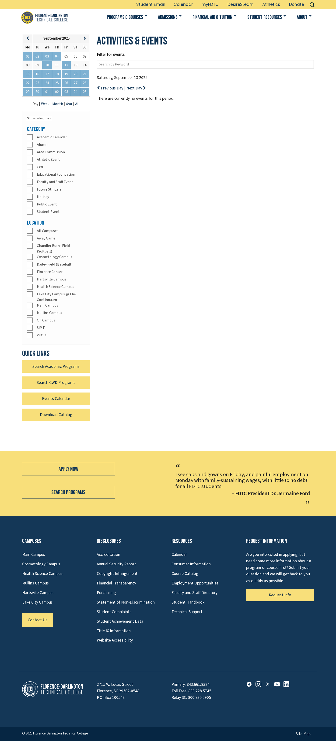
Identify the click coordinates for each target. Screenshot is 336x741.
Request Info (280, 595)
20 (75, 74)
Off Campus (46, 320)
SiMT (41, 327)
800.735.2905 (199, 697)
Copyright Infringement (117, 574)
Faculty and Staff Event (55, 181)
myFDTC (210, 4)
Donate (296, 4)
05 (85, 91)
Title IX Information (114, 631)
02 (37, 56)
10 (47, 65)
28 (85, 82)
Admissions (168, 17)
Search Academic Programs (56, 366)
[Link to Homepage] (44, 17)
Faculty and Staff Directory (194, 593)
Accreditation (108, 554)
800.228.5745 (199, 691)
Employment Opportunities (195, 583)
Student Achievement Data (120, 621)
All (77, 103)
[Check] (30, 137)
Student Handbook (188, 602)
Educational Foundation (56, 174)
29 (28, 91)
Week (45, 103)
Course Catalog (185, 574)
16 (37, 74)
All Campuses (47, 230)
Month (58, 103)
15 (28, 74)
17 (47, 74)
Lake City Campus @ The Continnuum (56, 297)
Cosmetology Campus (54, 257)
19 (66, 74)
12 (66, 65)
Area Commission (51, 152)
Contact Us (37, 620)
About (302, 17)
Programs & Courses (125, 17)
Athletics (271, 4)
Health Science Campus (55, 286)
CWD (40, 167)
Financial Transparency (116, 583)
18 (57, 74)
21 (85, 74)
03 (47, 56)
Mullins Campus (49, 312)
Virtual (42, 335)
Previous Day (110, 88)
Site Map (303, 734)
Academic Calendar (52, 137)
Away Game (46, 238)
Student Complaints (114, 612)
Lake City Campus (37, 602)
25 (57, 82)
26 (66, 82)
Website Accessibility (115, 640)
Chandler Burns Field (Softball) (53, 248)
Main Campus (47, 305)
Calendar (183, 4)
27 (75, 82)
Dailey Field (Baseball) (54, 264)
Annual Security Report (116, 564)
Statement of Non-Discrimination (126, 602)
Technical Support (187, 612)
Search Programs (68, 492)
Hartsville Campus (51, 279)
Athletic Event (48, 159)
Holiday (43, 196)
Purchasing (106, 593)
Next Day (136, 88)
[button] (312, 4)
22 (28, 82)
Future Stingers (49, 189)
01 (28, 56)
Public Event (47, 204)
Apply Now (68, 469)
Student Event (48, 211)
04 (57, 56)
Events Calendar (56, 399)
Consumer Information (191, 564)
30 (37, 91)
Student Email (150, 4)
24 (47, 82)
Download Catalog (56, 415)
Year (69, 103)
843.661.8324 (198, 684)
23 (37, 82)
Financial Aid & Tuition (212, 17)
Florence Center (50, 271)
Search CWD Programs (56, 383)
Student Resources (264, 17)
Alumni (42, 144)
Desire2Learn (240, 4)
